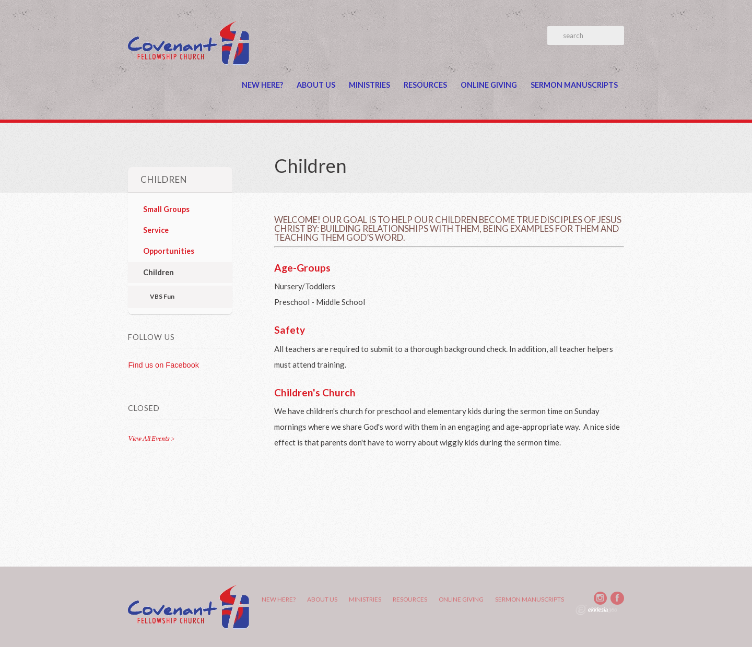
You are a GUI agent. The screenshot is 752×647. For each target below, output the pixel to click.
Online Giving (489, 84)
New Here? (262, 84)
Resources (425, 84)
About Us (316, 84)
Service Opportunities (168, 240)
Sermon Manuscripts (574, 84)
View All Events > (151, 439)
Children (158, 272)
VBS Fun (162, 296)
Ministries (369, 84)
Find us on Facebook (163, 365)
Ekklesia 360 (596, 610)
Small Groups (166, 209)
